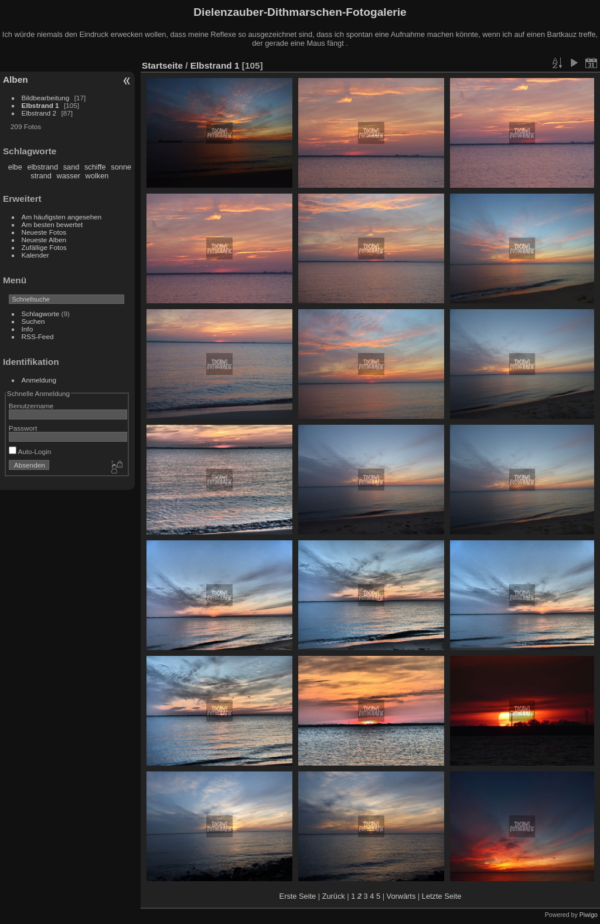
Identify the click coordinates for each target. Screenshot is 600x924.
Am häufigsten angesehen (62, 217)
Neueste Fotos (44, 232)
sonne (121, 167)
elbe (15, 167)
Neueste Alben (44, 239)
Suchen (33, 321)
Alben (15, 79)
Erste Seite (297, 896)
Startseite (162, 65)
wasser (68, 175)
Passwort (23, 428)
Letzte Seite (442, 896)
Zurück (333, 896)
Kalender (35, 255)
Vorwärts (401, 896)
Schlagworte (41, 313)
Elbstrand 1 (40, 105)
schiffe (95, 167)
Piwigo (588, 914)
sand (71, 167)
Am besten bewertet (52, 224)
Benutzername (31, 405)
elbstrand (42, 167)
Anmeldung (39, 380)
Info (27, 329)
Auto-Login (30, 451)
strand (41, 175)
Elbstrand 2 (39, 113)
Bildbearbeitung (46, 97)
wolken (97, 175)
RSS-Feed (38, 336)
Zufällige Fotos (44, 247)
